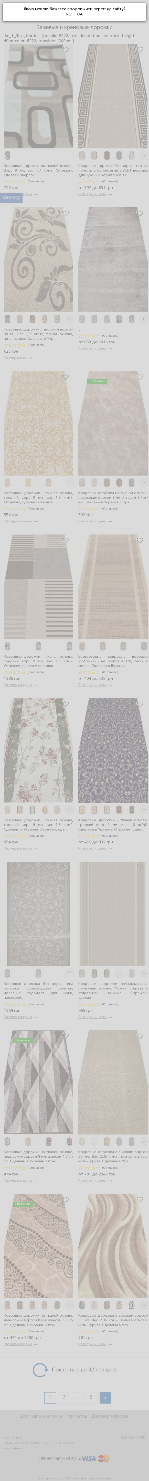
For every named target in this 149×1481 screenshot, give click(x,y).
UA (80, 14)
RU (69, 14)
